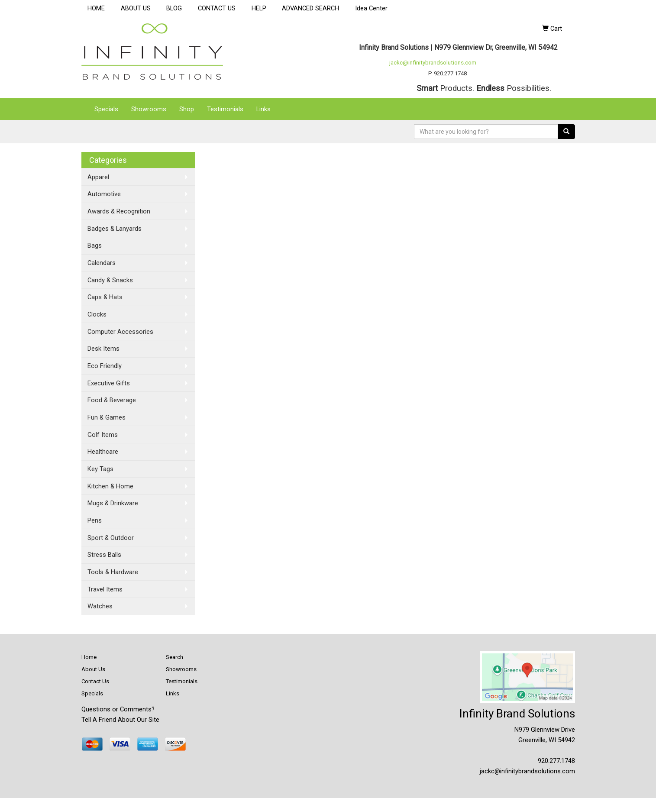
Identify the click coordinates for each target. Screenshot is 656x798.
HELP (259, 8)
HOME (96, 8)
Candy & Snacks (110, 280)
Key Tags (100, 469)
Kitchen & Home (110, 486)
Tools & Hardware (112, 572)
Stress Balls (104, 555)
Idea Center (371, 8)
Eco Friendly (104, 366)
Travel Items (105, 589)
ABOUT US (136, 8)
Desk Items (103, 348)
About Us (93, 669)
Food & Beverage (111, 400)
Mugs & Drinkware (112, 503)
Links (263, 109)
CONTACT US (217, 8)
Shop (186, 109)
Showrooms (148, 109)
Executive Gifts (108, 383)
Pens (94, 520)
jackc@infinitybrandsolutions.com (432, 62)
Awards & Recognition (118, 211)
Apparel (98, 177)
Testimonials (225, 109)
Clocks (97, 314)
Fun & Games (106, 417)
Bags (94, 245)
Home (89, 657)
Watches (100, 606)
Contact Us (95, 681)
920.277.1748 (556, 761)
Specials (106, 109)
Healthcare (102, 452)
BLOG (174, 8)
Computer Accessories (120, 332)
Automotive (104, 194)
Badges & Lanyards (114, 229)
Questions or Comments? (118, 709)
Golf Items (102, 435)
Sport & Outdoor (110, 538)
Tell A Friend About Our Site (120, 720)
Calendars (101, 263)
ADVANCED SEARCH (310, 8)
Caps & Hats (105, 297)
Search (174, 657)
